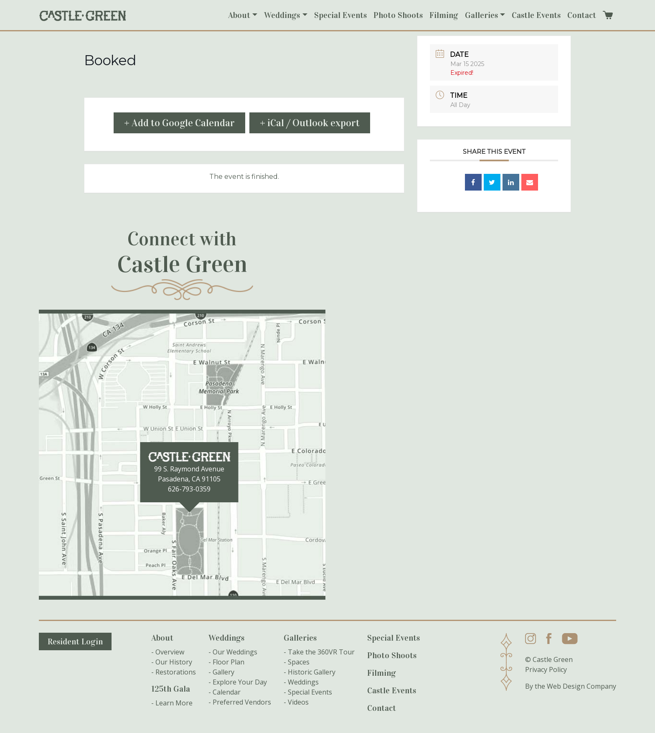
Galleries (481, 15)
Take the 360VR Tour (321, 652)
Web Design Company (581, 686)
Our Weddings (235, 652)
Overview (169, 652)
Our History (173, 662)
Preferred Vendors (242, 702)
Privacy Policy (546, 669)
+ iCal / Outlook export (310, 123)
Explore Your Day (240, 682)
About (239, 15)
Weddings (282, 15)
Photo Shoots (398, 15)
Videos (298, 702)
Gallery (223, 672)
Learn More (174, 703)
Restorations (175, 672)
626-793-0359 (189, 489)
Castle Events (536, 15)
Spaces (299, 662)
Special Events (340, 15)
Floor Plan (228, 662)
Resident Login (75, 641)
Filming (443, 15)
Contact (581, 15)
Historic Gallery (311, 672)
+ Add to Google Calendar (179, 123)
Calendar (227, 692)
